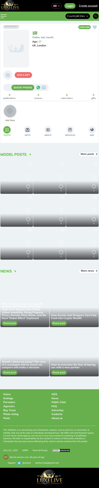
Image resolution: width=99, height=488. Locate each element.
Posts (6, 418)
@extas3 (24, 463)
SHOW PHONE (23, 87)
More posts (89, 154)
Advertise (58, 410)
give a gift (23, 75)
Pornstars (9, 402)
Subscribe (84, 27)
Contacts (57, 414)
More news (89, 270)
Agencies (9, 406)
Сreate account (88, 5)
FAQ (54, 406)
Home (7, 394)
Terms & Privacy (39, 450)
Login (70, 6)
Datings (8, 398)
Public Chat (59, 402)
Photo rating (11, 414)
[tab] (7, 131)
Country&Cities (77, 16)
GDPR (25, 450)
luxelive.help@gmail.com (47, 463)
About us (57, 418)
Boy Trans (9, 410)
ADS (54, 394)
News (55, 398)
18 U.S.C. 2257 (10, 450)
